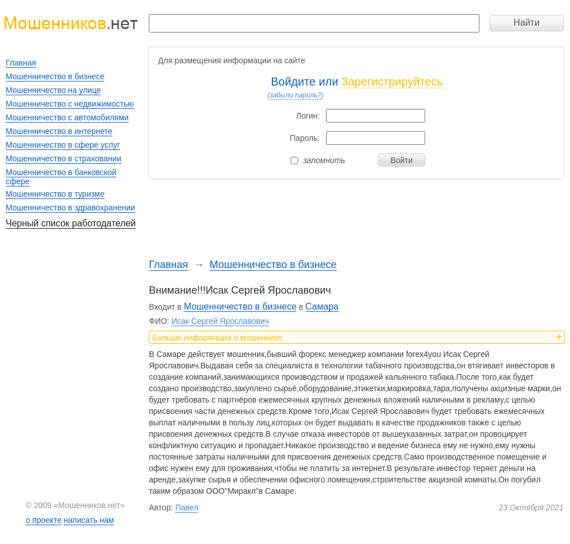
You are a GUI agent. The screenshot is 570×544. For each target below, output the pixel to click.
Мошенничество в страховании (63, 158)
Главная (168, 264)
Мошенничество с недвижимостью (70, 103)
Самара (322, 306)
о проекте (44, 520)
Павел (186, 507)
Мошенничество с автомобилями (67, 117)
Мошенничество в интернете (59, 131)
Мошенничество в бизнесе (273, 264)
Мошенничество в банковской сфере (61, 177)
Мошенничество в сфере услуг (63, 144)
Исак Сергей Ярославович (220, 321)
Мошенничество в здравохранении (70, 207)
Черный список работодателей (71, 223)
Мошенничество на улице (53, 90)
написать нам (89, 520)
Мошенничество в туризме (55, 193)
